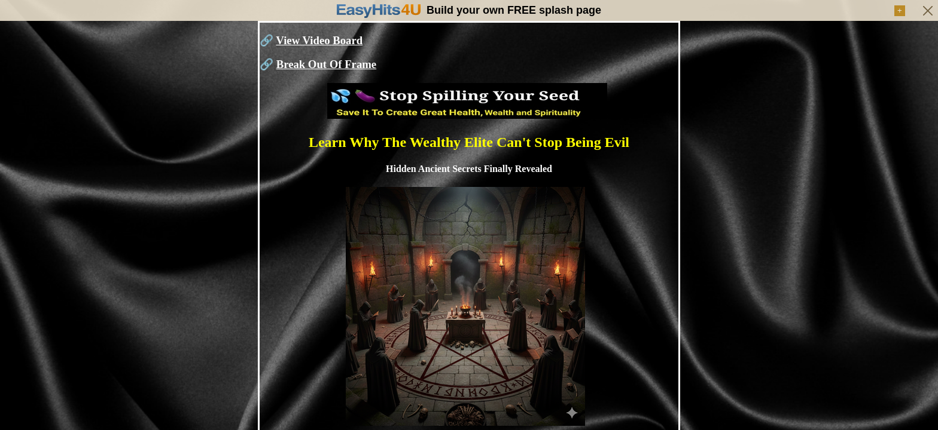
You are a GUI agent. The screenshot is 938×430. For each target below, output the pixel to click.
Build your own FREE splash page (514, 10)
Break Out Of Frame (326, 64)
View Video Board (319, 40)
